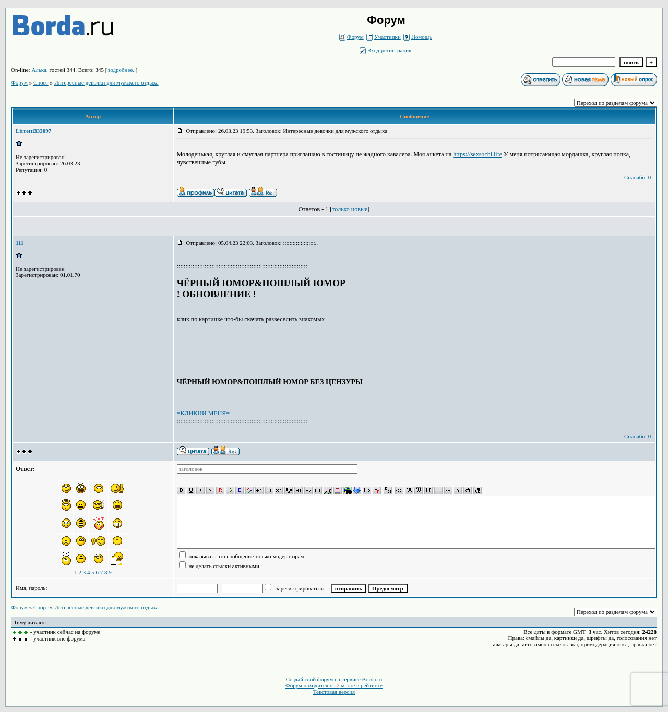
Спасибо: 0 (637, 177)
